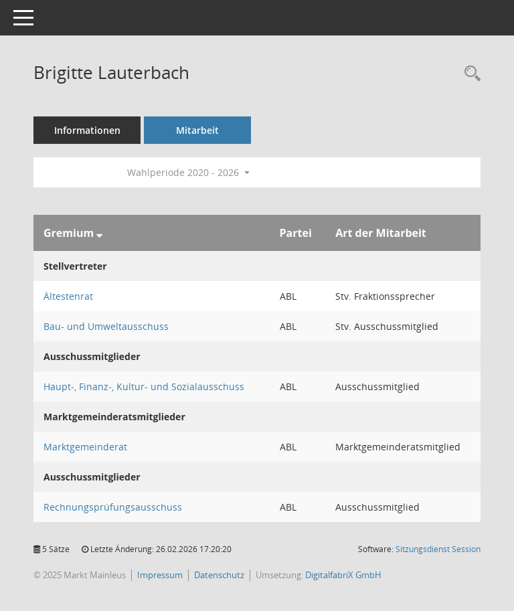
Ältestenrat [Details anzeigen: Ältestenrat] (68, 296)
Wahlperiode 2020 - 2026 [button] (188, 172)
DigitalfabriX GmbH (343, 575)
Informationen (87, 130)
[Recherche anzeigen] (469, 74)
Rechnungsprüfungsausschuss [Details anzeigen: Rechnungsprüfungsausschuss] (113, 507)
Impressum (160, 575)
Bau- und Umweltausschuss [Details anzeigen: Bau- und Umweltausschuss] (106, 326)
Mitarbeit (197, 130)
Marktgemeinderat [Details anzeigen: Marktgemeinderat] (85, 446)
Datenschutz (219, 575)
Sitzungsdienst (438, 549)
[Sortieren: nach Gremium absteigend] (99, 233)
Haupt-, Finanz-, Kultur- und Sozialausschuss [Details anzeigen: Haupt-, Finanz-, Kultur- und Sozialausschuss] (144, 386)
